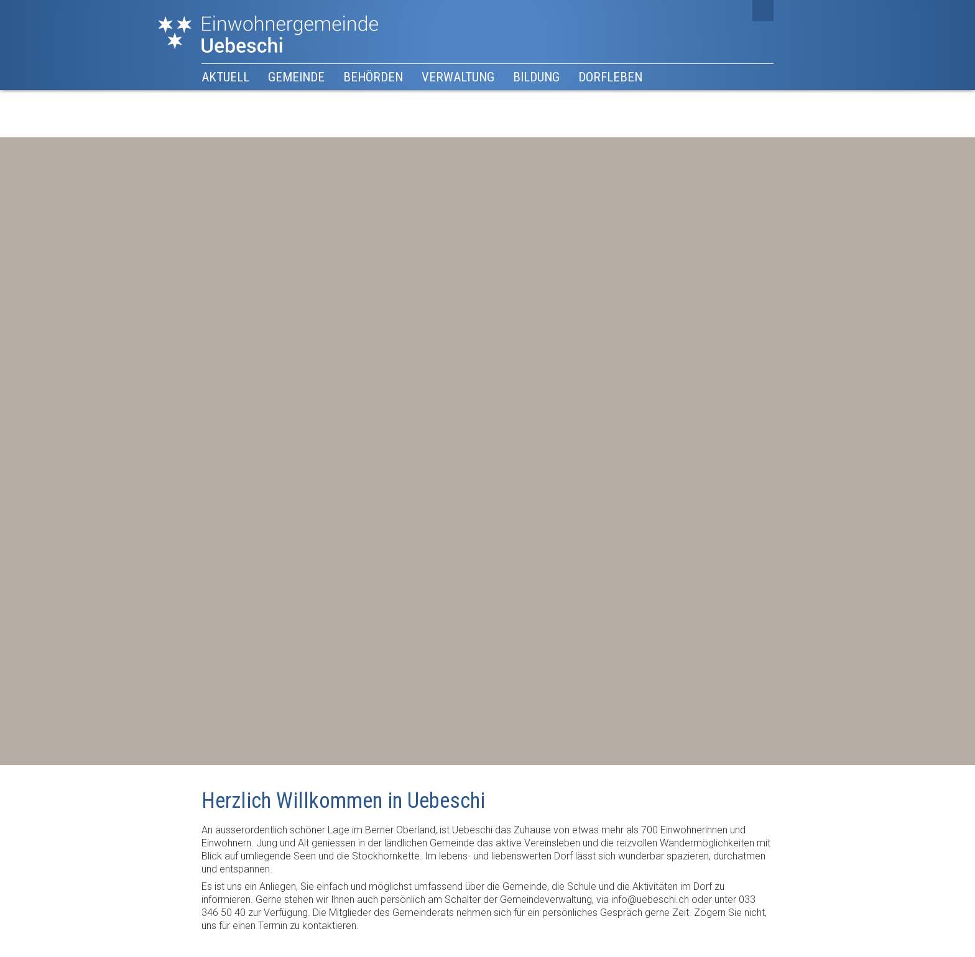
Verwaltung (458, 77)
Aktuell (225, 77)
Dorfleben (610, 77)
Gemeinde (296, 77)
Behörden (373, 77)
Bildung (536, 77)
